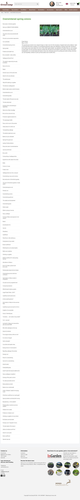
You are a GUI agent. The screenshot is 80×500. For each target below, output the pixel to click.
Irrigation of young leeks (8, 310)
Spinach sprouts (6, 439)
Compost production (7, 285)
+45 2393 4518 (59, 5)
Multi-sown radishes (7, 251)
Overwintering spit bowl (8, 197)
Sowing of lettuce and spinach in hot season (11, 217)
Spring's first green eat (8, 139)
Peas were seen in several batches (10, 146)
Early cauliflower (6, 436)
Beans (4, 221)
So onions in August (7, 337)
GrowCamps (6, 9)
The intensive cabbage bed (9, 85)
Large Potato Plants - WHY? (9, 292)
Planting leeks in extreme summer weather (10, 405)
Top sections (15, 9)
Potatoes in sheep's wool (8, 413)
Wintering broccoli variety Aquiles (10, 247)
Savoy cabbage (6, 213)
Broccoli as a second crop (9, 113)
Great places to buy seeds (8, 241)
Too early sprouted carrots (9, 380)
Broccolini (5, 153)
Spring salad (5, 48)
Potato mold (5, 169)
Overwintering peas (7, 203)
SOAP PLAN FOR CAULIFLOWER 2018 (11, 370)
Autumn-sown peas (7, 432)
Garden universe (73, 9)
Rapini (4, 69)
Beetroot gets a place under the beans (11, 89)
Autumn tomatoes (7, 331)
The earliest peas (6, 79)
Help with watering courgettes (9, 82)
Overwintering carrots (7, 193)
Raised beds (32, 9)
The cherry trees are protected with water (10, 34)
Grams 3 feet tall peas (7, 313)
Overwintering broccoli (8, 187)
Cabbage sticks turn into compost (10, 172)
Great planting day (7, 367)
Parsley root (5, 190)
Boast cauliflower (7, 244)
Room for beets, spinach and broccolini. (9, 266)
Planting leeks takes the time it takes (11, 270)
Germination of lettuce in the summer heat (11, 303)
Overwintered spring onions (9, 45)
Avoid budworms (6, 224)
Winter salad (5, 207)
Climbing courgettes (7, 254)
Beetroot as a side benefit (8, 387)
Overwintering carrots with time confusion (10, 274)
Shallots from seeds (7, 409)
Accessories (50, 9)
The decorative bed (7, 102)
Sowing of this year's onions (9, 377)
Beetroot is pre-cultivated (8, 136)
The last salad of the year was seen (10, 99)
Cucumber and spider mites (9, 344)
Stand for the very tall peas (8, 75)
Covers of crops (6, 166)
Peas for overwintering (8, 357)
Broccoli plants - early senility (9, 54)
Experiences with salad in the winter (10, 159)
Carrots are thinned (7, 149)
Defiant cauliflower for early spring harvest (10, 258)
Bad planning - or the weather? (9, 401)
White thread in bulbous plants (9, 289)
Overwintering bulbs (7, 95)
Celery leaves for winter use (9, 126)
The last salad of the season (9, 426)
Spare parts (59, 9)
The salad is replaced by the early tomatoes (10, 62)
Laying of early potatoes (8, 143)
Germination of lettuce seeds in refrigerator (10, 278)
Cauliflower (5, 234)
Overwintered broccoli (8, 30)
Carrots (4, 228)
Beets (4, 163)
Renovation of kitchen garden (9, 24)
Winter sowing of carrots (8, 210)
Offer (66, 9)
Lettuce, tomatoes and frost (9, 429)
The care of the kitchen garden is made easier (11, 183)
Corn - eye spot (6, 320)
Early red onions (6, 66)
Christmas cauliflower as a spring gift (11, 395)
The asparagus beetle (7, 120)
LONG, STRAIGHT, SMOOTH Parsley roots (11, 391)
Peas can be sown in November (10, 123)
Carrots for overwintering (8, 361)
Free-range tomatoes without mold (10, 334)
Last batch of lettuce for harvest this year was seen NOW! (11, 324)
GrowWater (24, 9)
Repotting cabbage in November (10, 351)
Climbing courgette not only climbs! (10, 416)
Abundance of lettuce (7, 262)
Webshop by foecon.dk (51, 495)
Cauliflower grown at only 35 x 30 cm (11, 307)
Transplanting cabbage (8, 130)
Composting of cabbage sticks (10, 156)
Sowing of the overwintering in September (9, 106)
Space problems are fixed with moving (11, 398)
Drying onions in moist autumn (10, 347)
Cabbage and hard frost (8, 58)
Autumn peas (6, 364)
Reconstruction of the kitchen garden (11, 179)
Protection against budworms (9, 116)
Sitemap (3, 473)
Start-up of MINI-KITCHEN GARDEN (10, 27)
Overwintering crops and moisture (10, 176)
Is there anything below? (8, 299)
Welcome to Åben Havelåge (9, 110)
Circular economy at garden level (10, 282)
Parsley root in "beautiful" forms (10, 422)
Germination (41, 9)
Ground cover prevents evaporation (11, 38)
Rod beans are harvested (8, 419)
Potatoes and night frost (8, 51)
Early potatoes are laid (8, 384)
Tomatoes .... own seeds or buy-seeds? (11, 316)
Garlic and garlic (6, 341)
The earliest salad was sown (9, 133)
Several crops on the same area (10, 72)
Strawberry (5, 231)
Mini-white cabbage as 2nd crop (10, 328)
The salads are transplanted (9, 200)
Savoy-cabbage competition (9, 374)
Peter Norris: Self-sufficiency (9, 238)
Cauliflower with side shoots (9, 295)
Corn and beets (6, 41)
